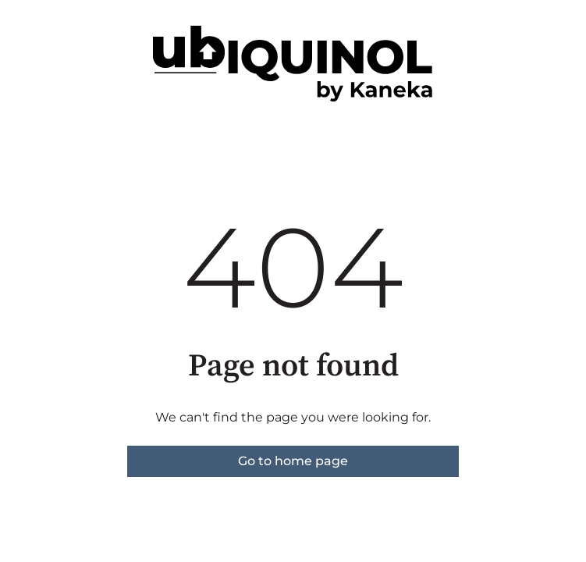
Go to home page (293, 461)
